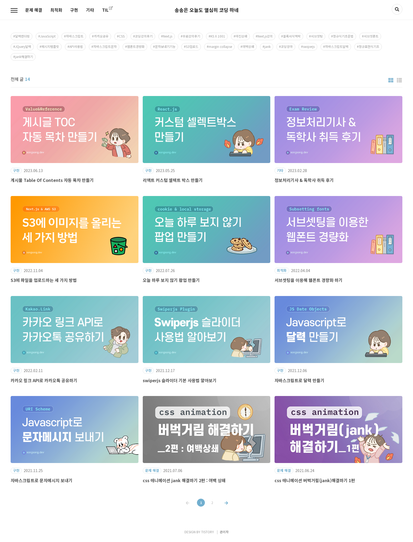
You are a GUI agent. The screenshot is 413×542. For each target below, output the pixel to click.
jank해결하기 (24, 56)
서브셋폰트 (371, 36)
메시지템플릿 (50, 46)
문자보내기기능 (165, 46)
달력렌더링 (22, 36)
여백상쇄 (248, 46)
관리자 (224, 532)
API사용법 (76, 46)
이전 (187, 499)
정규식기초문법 (343, 36)
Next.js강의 (265, 36)
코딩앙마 (287, 46)
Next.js (167, 36)
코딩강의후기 (144, 36)
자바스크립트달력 (336, 46)
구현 (74, 10)
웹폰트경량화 (136, 46)
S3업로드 (192, 46)
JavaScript (48, 36)
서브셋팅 (317, 36)
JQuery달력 (23, 46)
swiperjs (309, 46)
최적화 (56, 10)
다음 (226, 499)
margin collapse (220, 46)
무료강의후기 (191, 36)
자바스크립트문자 (105, 46)
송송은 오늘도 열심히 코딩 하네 (207, 9)
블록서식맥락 (292, 36)
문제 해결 (33, 10)
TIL (105, 10)
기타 (90, 10)
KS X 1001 (217, 36)
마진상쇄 (241, 36)
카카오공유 (101, 36)
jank (267, 46)
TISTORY (207, 532)
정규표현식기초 (369, 46)
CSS (122, 36)
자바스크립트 (74, 36)
